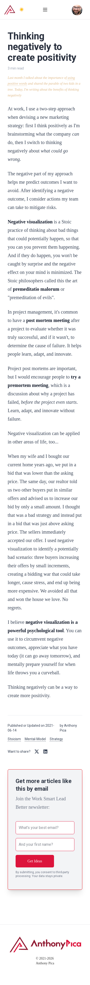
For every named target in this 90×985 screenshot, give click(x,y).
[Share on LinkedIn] (45, 751)
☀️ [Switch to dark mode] (21, 9)
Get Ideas (35, 861)
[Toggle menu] (45, 9)
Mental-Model (35, 739)
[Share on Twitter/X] (36, 751)
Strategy (56, 739)
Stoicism (14, 739)
